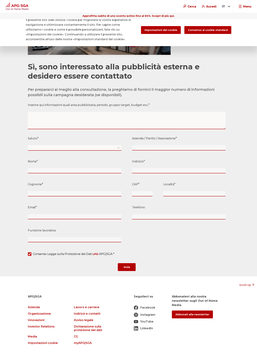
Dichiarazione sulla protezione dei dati (88, 328)
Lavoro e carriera (86, 307)
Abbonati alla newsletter (192, 314)
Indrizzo (138, 161)
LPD (95, 254)
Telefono (138, 207)
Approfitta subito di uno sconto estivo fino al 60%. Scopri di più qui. (128, 16)
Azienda (34, 307)
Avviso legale (83, 320)
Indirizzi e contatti (87, 313)
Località (168, 184)
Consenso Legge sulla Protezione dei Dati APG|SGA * (73, 254)
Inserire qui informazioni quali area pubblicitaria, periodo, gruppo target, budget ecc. (88, 105)
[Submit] (127, 267)
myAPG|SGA (83, 343)
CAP (135, 184)
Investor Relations (41, 326)
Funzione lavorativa (42, 230)
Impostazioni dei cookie (161, 30)
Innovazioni (36, 320)
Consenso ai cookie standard (208, 30)
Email (32, 207)
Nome (32, 161)
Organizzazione (39, 313)
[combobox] (225, 6)
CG (76, 336)
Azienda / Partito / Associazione (154, 138)
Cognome (35, 184)
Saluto (32, 138)
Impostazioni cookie (43, 343)
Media (32, 336)
